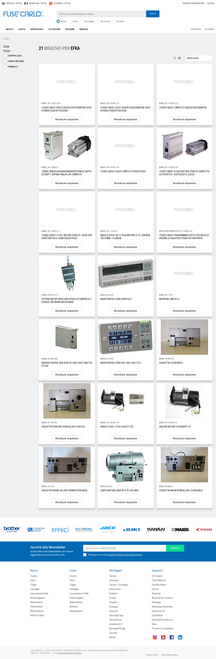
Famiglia (34, 589)
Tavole (112, 576)
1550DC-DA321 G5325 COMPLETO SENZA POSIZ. (123, 171)
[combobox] (108, 14)
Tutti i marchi (159, 580)
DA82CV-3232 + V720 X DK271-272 (116, 426)
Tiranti (112, 598)
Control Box (12, 55)
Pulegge (113, 606)
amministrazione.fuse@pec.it (69, 653)
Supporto (196, 29)
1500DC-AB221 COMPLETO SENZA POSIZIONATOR (183, 107)
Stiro (32, 580)
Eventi (155, 589)
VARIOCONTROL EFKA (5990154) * (116, 299)
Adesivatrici (36, 602)
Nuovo (61, 21)
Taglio (33, 584)
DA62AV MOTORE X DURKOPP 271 (175, 426)
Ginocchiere (115, 619)
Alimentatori (37, 611)
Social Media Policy (169, 655)
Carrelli (113, 633)
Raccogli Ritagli (117, 628)
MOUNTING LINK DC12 (169, 299)
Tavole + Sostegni (118, 584)
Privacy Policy (152, 655)
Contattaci (157, 615)
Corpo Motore (13, 61)
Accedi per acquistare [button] (66, 119)
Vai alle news (159, 584)
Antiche (74, 606)
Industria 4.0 (115, 624)
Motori (112, 637)
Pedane (113, 593)
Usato (73, 21)
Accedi (210, 3)
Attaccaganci (37, 598)
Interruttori (115, 589)
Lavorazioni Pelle (39, 593)
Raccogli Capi (116, 615)
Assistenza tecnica (162, 598)
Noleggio (156, 602)
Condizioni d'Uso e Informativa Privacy (124, 555)
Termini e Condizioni (162, 628)
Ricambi (118, 21)
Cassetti (113, 611)
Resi (154, 624)
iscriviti (175, 548)
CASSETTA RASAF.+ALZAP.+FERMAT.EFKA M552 (64, 490)
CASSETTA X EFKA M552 (171, 362)
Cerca (153, 14)
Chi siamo (209, 29)
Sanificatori (36, 606)
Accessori (103, 21)
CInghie (113, 602)
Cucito (33, 576)
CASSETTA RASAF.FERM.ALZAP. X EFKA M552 (181, 490)
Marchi (83, 29)
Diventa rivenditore (193, 3)
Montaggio (87, 21)
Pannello (10, 66)
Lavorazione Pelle (79, 593)
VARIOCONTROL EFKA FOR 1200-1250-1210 (120, 362)
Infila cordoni (37, 615)
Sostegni (114, 580)
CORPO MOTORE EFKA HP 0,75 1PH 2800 (119, 490)
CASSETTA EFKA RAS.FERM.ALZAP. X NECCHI (63, 426)
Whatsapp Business (162, 606)
